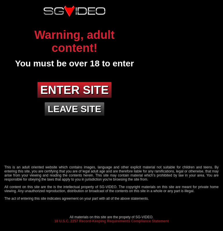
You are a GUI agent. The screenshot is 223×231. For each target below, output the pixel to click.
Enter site (74, 89)
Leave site (74, 109)
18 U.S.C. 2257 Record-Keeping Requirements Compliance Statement (111, 221)
